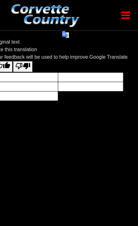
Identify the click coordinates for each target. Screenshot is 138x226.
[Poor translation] (23, 67)
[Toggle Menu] (125, 15)
